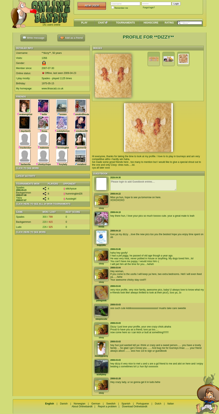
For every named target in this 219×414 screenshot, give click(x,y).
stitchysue (69, 188)
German (95, 403)
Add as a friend (71, 38)
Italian (170, 403)
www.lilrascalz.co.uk (52, 88)
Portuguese (142, 403)
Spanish (125, 403)
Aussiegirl (69, 198)
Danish (63, 403)
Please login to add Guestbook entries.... (143, 185)
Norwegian (79, 403)
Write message (33, 37)
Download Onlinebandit (134, 406)
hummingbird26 (72, 193)
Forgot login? (149, 7)
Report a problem (107, 406)
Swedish (110, 403)
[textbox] (189, 23)
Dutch (158, 403)
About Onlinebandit (82, 406)
